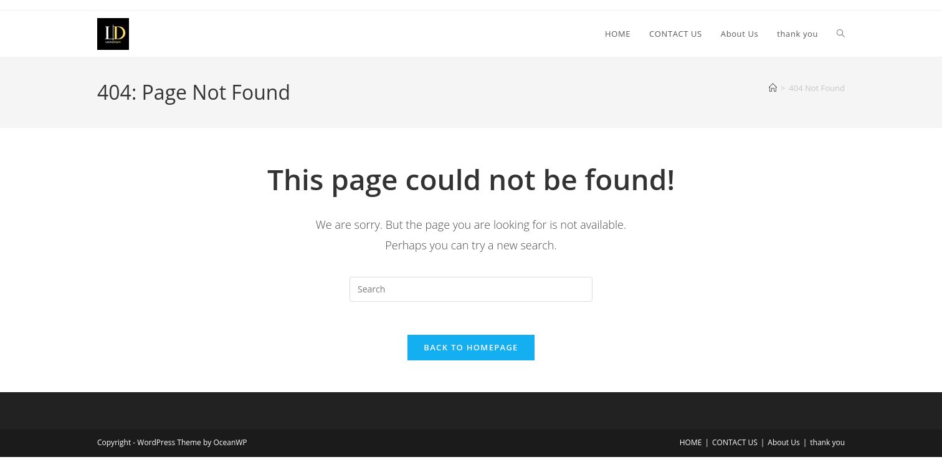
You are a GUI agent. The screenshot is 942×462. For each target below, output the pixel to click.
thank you (827, 447)
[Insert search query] (471, 289)
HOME (691, 447)
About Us (783, 447)
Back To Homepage (471, 352)
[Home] (773, 88)
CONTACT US (735, 447)
